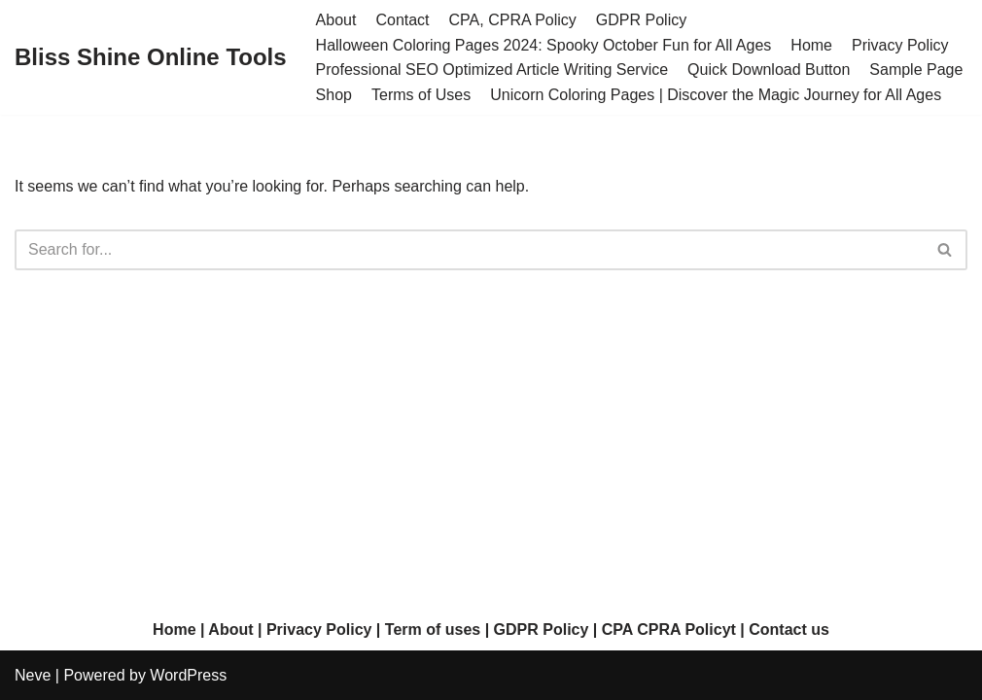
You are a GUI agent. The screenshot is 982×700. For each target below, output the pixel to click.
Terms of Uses (421, 95)
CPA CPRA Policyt (669, 629)
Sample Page (916, 69)
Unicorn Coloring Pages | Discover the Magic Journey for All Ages (715, 95)
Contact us (789, 629)
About (336, 20)
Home (811, 45)
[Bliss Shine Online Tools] (151, 58)
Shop (334, 95)
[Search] (469, 249)
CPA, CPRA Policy (513, 20)
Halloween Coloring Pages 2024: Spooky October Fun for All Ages (544, 45)
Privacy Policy (900, 45)
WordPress (188, 675)
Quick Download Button (768, 69)
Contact (402, 20)
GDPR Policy (641, 20)
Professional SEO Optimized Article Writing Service (492, 69)
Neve (33, 675)
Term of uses (432, 629)
